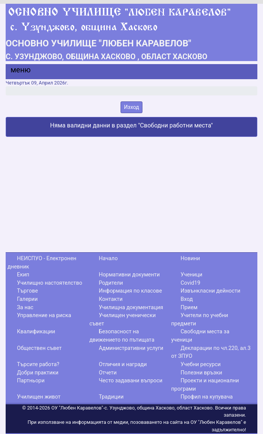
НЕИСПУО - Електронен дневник (42, 262)
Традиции (111, 397)
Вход (186, 299)
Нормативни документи (129, 274)
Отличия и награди (123, 364)
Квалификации (36, 331)
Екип (23, 274)
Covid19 (190, 283)
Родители (111, 283)
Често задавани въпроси (130, 380)
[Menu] (16, 71)
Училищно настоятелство (49, 283)
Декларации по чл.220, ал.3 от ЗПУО (211, 352)
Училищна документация (131, 307)
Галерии (27, 299)
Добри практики (37, 373)
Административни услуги (131, 348)
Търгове (27, 291)
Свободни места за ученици (200, 335)
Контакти (110, 299)
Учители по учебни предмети (199, 319)
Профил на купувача (206, 397)
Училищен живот (39, 397)
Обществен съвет (39, 348)
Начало (108, 258)
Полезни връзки (201, 373)
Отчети (107, 373)
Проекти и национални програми (205, 384)
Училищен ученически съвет (122, 319)
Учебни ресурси (200, 364)
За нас (25, 307)
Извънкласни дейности (210, 291)
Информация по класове (130, 291)
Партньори (30, 380)
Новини (190, 258)
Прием (188, 307)
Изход (131, 107)
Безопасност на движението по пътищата (121, 335)
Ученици (191, 274)
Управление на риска (44, 315)
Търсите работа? (38, 364)
